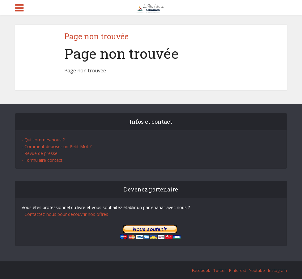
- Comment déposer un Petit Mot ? (56, 146)
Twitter (219, 270)
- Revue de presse (39, 153)
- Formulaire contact (42, 160)
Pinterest (237, 270)
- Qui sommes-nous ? (43, 140)
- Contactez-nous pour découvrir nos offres (65, 214)
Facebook (201, 270)
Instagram (277, 270)
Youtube (257, 270)
